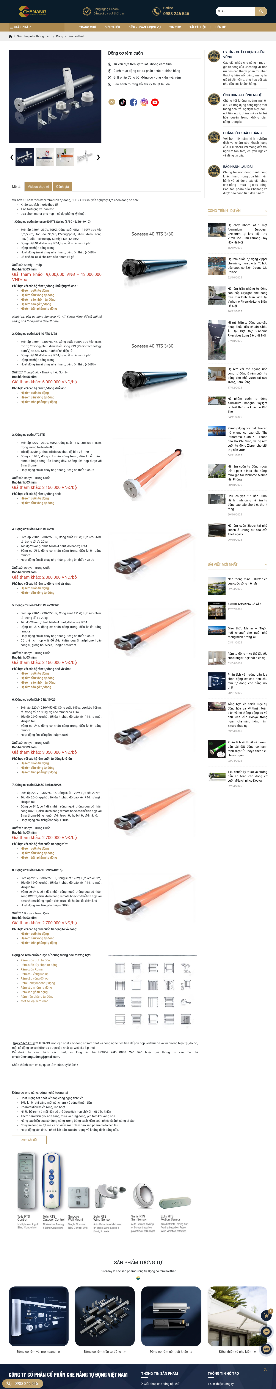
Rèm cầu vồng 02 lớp (35, 974)
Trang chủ (87, 27)
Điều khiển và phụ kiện (237, 1352)
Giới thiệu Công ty (222, 1384)
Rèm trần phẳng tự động (37, 996)
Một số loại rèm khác (35, 1001)
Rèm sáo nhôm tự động (36, 987)
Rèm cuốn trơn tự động (36, 960)
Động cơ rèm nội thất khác (171, 1352)
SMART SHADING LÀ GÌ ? (244, 603)
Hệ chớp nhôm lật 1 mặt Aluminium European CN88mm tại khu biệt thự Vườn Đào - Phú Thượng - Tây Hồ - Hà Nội (247, 233)
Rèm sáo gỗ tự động (34, 992)
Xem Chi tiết (29, 1139)
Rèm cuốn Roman (32, 969)
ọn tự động (50, 965)
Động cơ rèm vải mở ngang (38, 1352)
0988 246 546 (26, 1383)
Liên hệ (220, 27)
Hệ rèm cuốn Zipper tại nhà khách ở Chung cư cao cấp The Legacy (247, 530)
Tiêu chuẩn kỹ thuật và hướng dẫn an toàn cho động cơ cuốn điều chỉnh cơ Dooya (247, 776)
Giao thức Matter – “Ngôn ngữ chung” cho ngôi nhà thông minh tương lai (247, 633)
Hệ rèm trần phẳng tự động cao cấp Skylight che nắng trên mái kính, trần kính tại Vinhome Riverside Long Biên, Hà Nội (247, 297)
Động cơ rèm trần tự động (105, 1352)
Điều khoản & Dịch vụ (145, 27)
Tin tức (175, 27)
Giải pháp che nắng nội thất (162, 1384)
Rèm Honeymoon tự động (38, 983)
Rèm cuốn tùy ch (32, 965)
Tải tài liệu (198, 27)
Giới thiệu (112, 27)
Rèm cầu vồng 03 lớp (35, 978)
